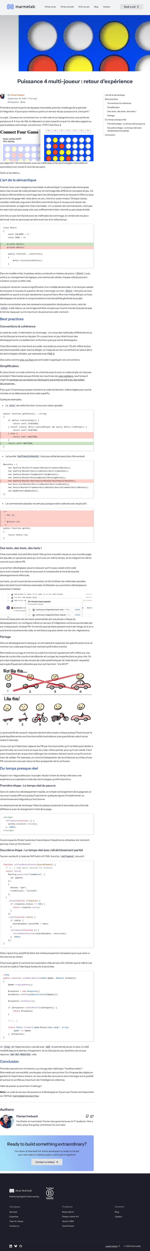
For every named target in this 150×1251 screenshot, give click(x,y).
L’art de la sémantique (115, 95)
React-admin (68, 1212)
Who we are (84, 8)
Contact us (14, 1226)
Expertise (13, 1216)
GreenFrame (68, 1226)
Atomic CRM (68, 1221)
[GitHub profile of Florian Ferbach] (87, 1116)
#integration (13, 102)
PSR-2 (50, 353)
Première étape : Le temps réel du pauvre (126, 123)
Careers (106, 8)
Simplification (113, 107)
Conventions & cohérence (119, 103)
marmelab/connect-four (26, 1095)
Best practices (111, 99)
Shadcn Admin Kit (70, 1216)
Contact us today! (46, 1162)
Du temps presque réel (115, 119)
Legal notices (112, 1246)
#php (22, 102)
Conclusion (110, 135)
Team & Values (16, 1221)
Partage (110, 115)
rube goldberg (65, 376)
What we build (67, 8)
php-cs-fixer (27, 359)
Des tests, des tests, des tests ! (121, 111)
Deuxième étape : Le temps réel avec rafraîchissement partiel (41, 850)
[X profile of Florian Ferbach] (92, 1116)
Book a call (129, 7)
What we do (50, 8)
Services (13, 1212)
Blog (96, 8)
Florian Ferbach (17, 95)
